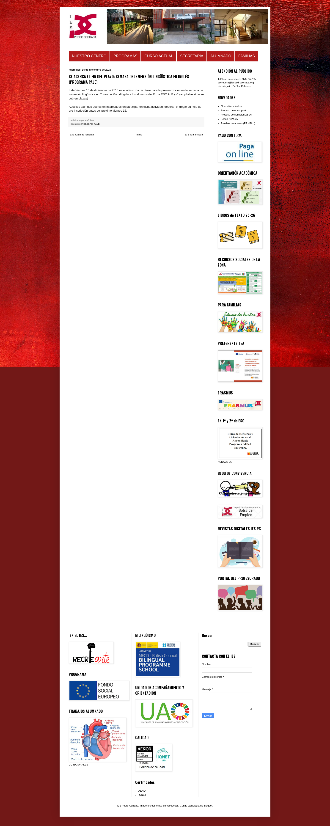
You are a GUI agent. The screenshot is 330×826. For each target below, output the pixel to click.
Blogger (208, 805)
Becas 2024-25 (229, 119)
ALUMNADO (220, 56)
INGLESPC (87, 124)
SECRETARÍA (191, 56)
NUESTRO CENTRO (89, 56)
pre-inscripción (171, 90)
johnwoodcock (170, 805)
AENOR (142, 790)
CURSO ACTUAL (158, 56)
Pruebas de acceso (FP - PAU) (238, 123)
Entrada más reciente (82, 134)
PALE (97, 124)
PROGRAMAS (125, 56)
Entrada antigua (194, 134)
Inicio (140, 134)
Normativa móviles (231, 106)
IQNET (142, 794)
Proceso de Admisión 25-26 (236, 114)
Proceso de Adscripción (234, 110)
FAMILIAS (246, 56)
